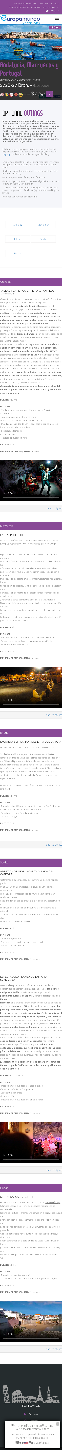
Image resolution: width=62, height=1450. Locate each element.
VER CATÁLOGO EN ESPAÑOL (25, 3)
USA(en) (55, 11)
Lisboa (17, 269)
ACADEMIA (13, 7)
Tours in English (51, 7)
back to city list (54, 524)
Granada (17, 241)
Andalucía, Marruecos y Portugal (22, 73)
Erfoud (17, 255)
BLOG (57, 3)
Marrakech (43, 241)
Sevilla (43, 255)
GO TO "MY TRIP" (45, 3)
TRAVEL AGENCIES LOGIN (30, 7)
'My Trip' (7, 170)
